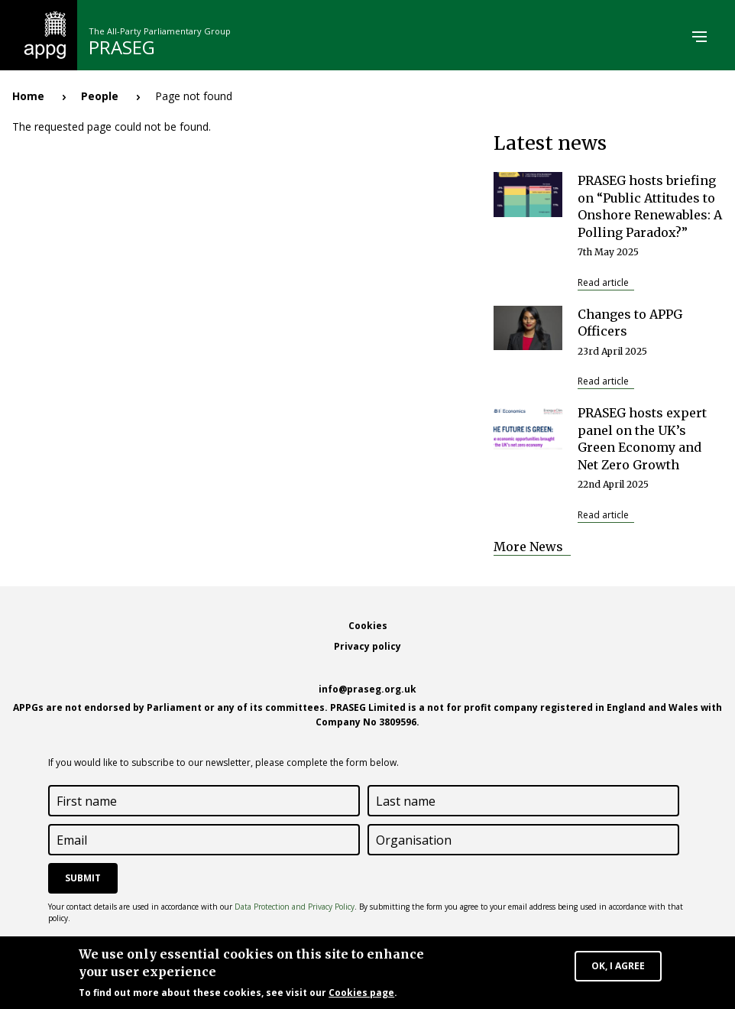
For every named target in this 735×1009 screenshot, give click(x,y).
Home (28, 96)
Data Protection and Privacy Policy (295, 906)
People (99, 96)
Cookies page (361, 994)
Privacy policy (367, 646)
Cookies (367, 625)
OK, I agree (618, 968)
